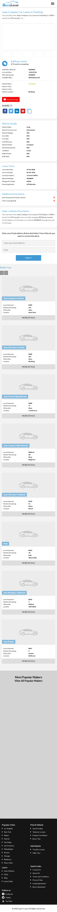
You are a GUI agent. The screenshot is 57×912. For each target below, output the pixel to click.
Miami (5, 835)
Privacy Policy (36, 880)
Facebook (7, 894)
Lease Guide (7, 881)
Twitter (6, 898)
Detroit (6, 839)
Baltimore (6, 859)
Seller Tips (35, 853)
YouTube (7, 901)
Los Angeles (7, 829)
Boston (5, 853)
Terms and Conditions (39, 877)
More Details (28, 318)
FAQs (5, 874)
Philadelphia (7, 849)
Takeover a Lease (37, 832)
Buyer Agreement (37, 887)
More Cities (7, 863)
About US (35, 873)
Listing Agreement (38, 883)
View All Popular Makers (28, 680)
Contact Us (35, 870)
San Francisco (8, 846)
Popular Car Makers (38, 835)
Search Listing (36, 829)
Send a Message (11, 99)
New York (6, 832)
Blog (4, 878)
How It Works (8, 871)
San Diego (7, 842)
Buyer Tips (35, 839)
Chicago (6, 856)
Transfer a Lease (37, 850)
